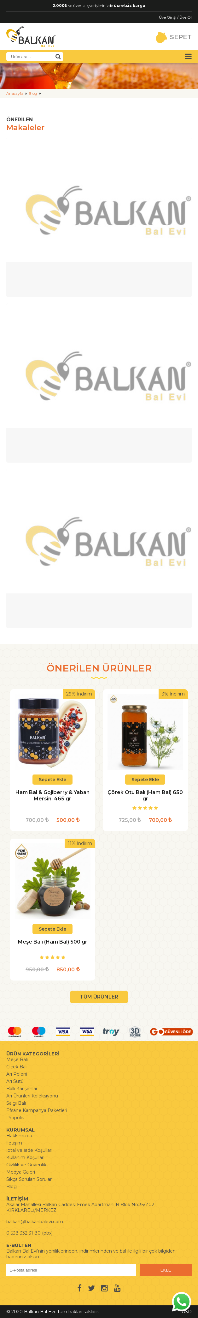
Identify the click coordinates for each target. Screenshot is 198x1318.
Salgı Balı (16, 1103)
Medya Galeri (20, 1172)
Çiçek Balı (16, 1067)
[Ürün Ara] (58, 56)
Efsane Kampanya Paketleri (36, 1110)
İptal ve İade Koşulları (29, 1150)
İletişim (14, 1143)
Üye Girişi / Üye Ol (175, 17)
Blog (33, 93)
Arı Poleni (16, 1074)
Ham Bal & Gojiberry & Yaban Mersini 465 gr (52, 795)
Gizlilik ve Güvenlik (26, 1165)
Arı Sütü (15, 1081)
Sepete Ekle (52, 779)
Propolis (15, 1118)
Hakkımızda (19, 1136)
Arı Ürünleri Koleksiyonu (32, 1096)
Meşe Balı (17, 1059)
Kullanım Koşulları (25, 1157)
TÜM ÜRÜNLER (99, 997)
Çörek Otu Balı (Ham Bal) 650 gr (145, 795)
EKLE (165, 1270)
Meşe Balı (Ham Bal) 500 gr (52, 942)
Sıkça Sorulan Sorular (29, 1179)
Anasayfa (14, 93)
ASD (187, 1312)
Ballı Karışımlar (22, 1088)
